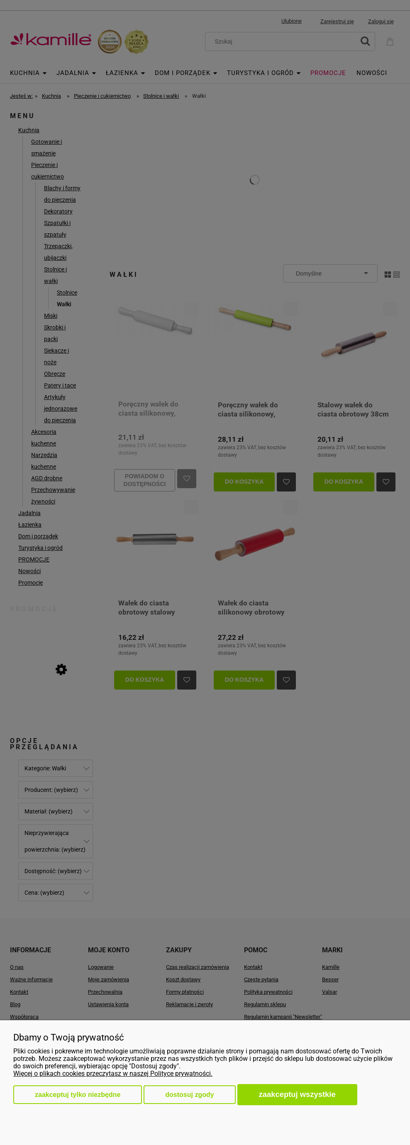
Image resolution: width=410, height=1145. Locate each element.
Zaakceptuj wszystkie (297, 1094)
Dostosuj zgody (189, 1094)
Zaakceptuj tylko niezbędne (77, 1094)
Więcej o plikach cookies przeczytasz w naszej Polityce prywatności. (112, 1073)
